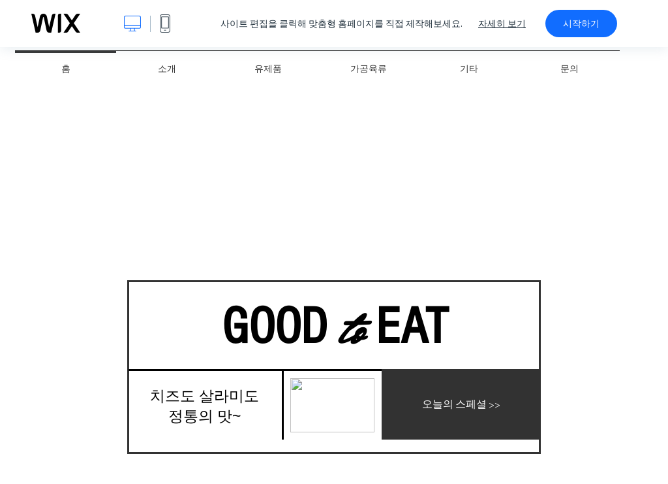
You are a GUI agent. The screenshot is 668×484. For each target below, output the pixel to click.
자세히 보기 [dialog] (502, 23)
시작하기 (581, 23)
